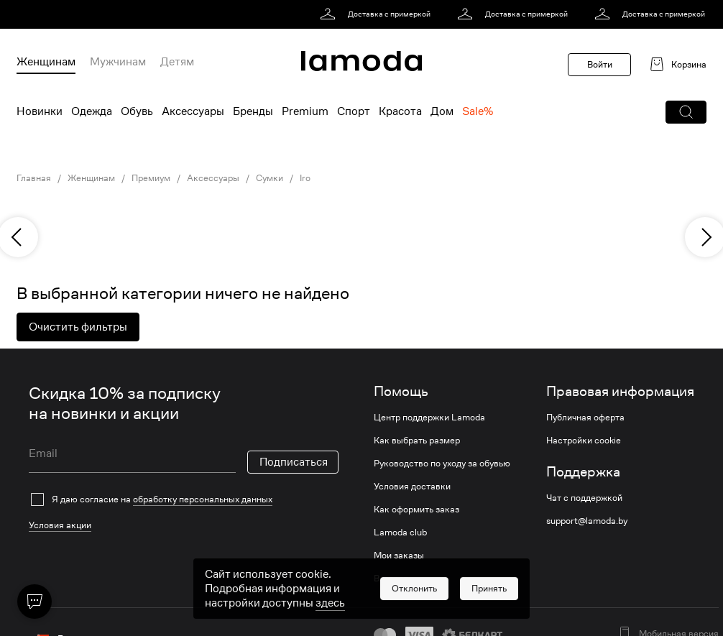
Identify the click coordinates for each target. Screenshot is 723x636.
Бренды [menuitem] (253, 111)
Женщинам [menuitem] (46, 62)
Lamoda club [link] (400, 532)
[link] (377, 14)
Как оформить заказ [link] (416, 509)
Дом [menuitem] (441, 111)
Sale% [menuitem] (477, 111)
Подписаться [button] (293, 462)
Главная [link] (34, 178)
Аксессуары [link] (213, 178)
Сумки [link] (269, 178)
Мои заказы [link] (399, 555)
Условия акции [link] (60, 525)
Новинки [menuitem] (40, 111)
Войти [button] (599, 64)
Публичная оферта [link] (585, 417)
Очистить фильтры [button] (78, 327)
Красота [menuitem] (400, 111)
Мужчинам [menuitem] (118, 62)
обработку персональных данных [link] (202, 499)
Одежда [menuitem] (91, 111)
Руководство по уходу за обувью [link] (442, 463)
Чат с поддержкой (584, 498)
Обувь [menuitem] (137, 111)
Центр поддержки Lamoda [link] (429, 417)
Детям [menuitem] (177, 62)
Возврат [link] (391, 578)
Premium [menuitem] (305, 111)
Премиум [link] (151, 178)
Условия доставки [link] (412, 486)
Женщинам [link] (91, 178)
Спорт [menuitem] (353, 111)
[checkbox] (184, 499)
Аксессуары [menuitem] (193, 111)
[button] (686, 112)
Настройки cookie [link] (583, 440)
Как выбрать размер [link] (417, 440)
